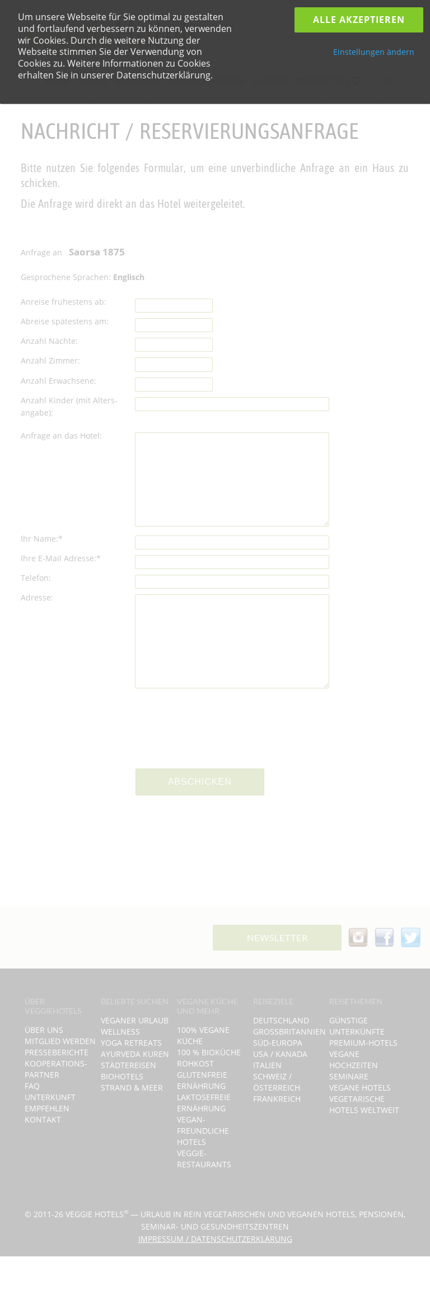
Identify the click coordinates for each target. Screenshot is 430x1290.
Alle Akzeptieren (359, 19)
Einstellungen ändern (373, 51)
